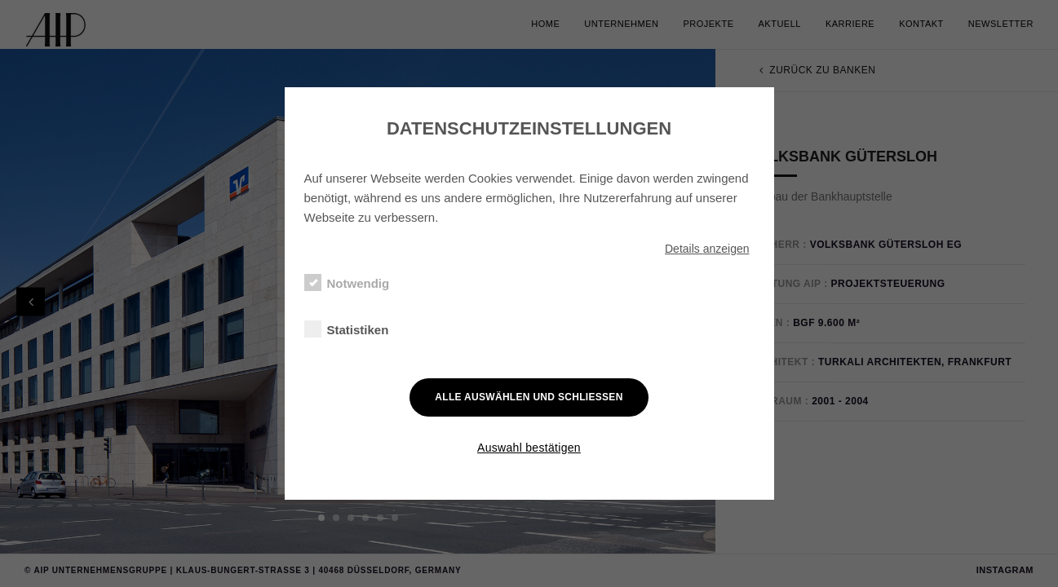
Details (707, 248)
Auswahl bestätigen (529, 447)
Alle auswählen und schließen (528, 397)
